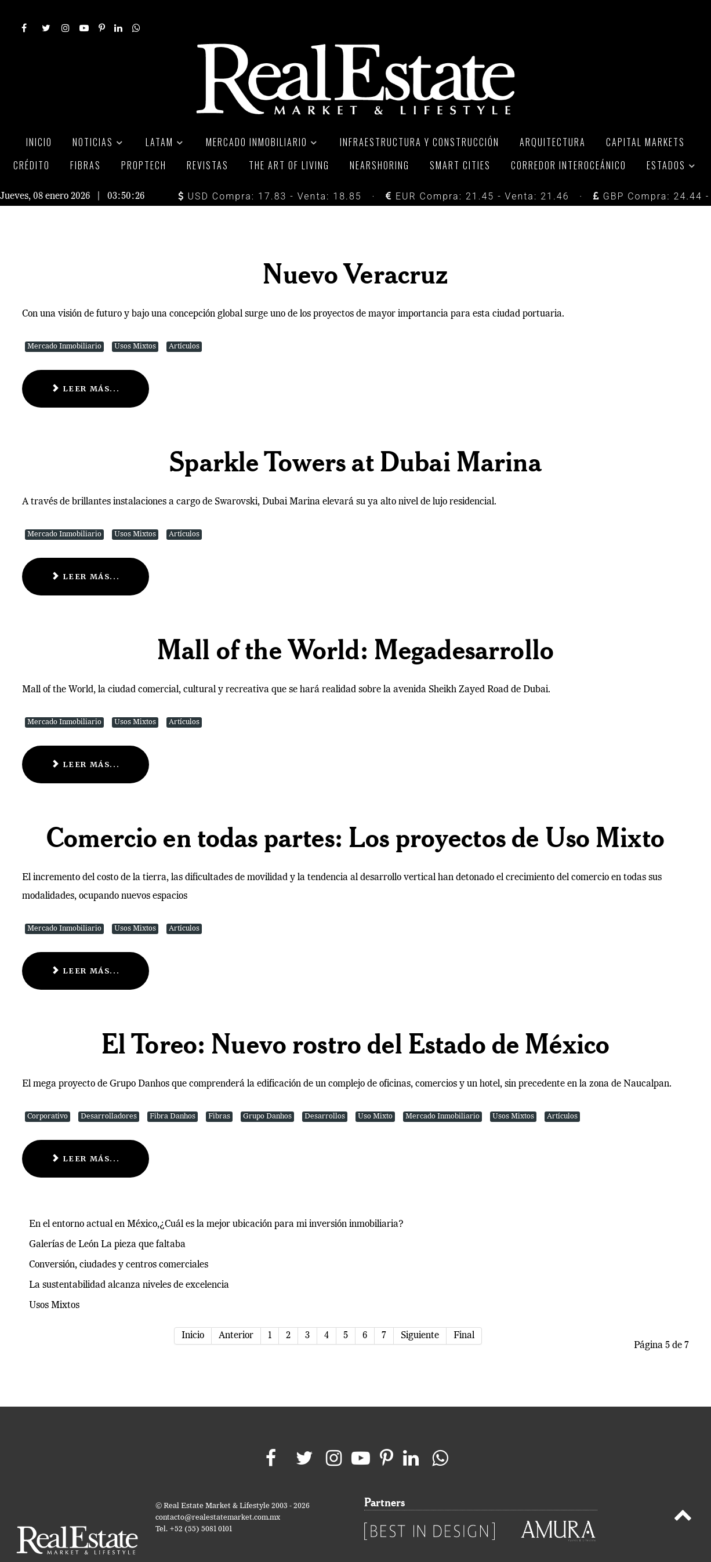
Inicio (193, 1309)
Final (464, 1309)
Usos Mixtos (135, 320)
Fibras (219, 1091)
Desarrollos (324, 1091)
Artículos (184, 320)
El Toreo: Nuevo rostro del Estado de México (355, 1017)
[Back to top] (683, 1491)
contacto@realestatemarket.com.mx (217, 1491)
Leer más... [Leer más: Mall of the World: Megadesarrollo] (85, 738)
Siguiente (420, 1309)
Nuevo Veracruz (355, 247)
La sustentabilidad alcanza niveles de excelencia (129, 1259)
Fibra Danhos (172, 1091)
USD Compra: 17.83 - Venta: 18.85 (270, 170)
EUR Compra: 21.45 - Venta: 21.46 (477, 170)
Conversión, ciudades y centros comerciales (118, 1239)
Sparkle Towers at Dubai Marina (355, 434)
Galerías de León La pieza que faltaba (107, 1218)
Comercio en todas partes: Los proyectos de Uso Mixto (355, 810)
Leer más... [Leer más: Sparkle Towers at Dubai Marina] (85, 550)
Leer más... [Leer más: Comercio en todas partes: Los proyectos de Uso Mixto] (85, 944)
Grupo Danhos (267, 1091)
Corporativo (47, 1091)
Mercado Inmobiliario (64, 320)
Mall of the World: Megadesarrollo (355, 622)
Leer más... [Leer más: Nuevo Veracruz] (85, 362)
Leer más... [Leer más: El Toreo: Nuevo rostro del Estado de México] (85, 1133)
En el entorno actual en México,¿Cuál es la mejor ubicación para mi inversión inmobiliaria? (216, 1198)
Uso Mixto (375, 1091)
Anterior (236, 1309)
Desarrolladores (109, 1091)
